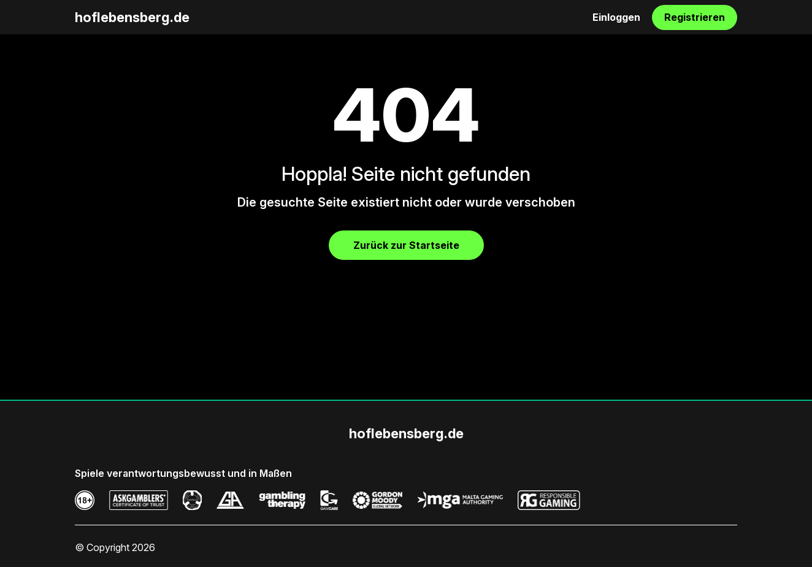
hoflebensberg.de (132, 17)
